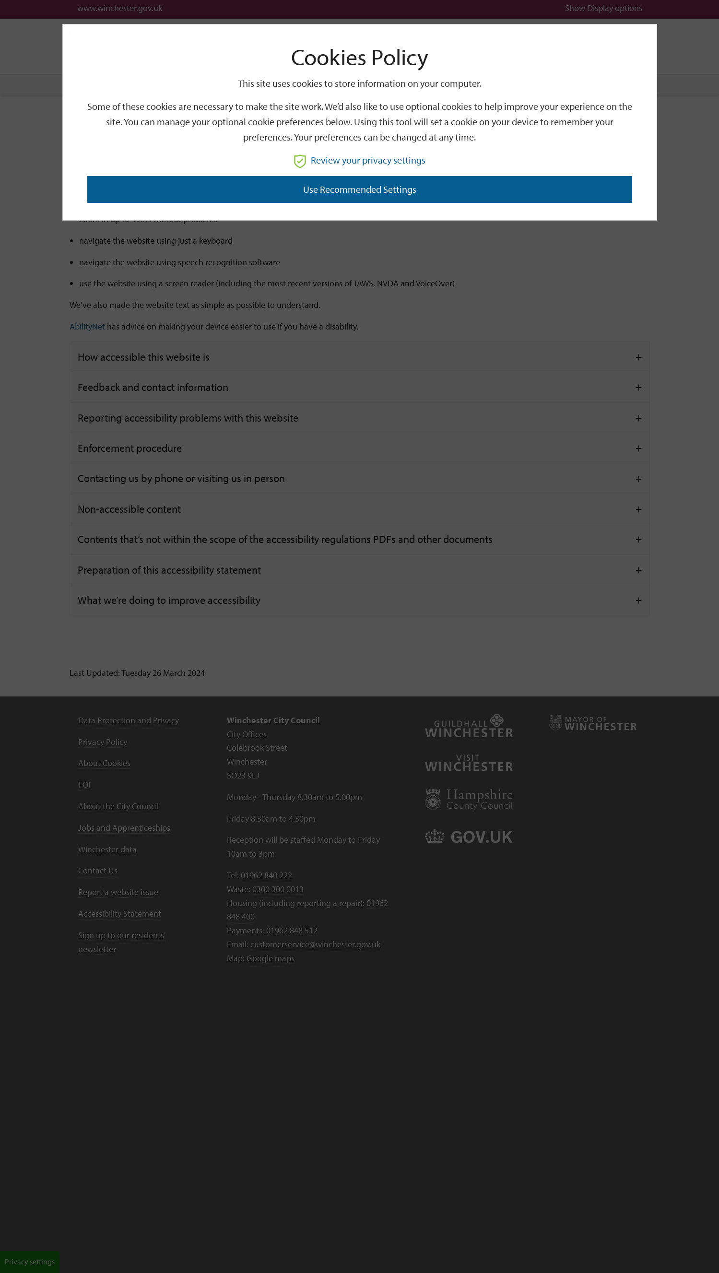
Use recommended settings (359, 189)
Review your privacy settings (359, 160)
